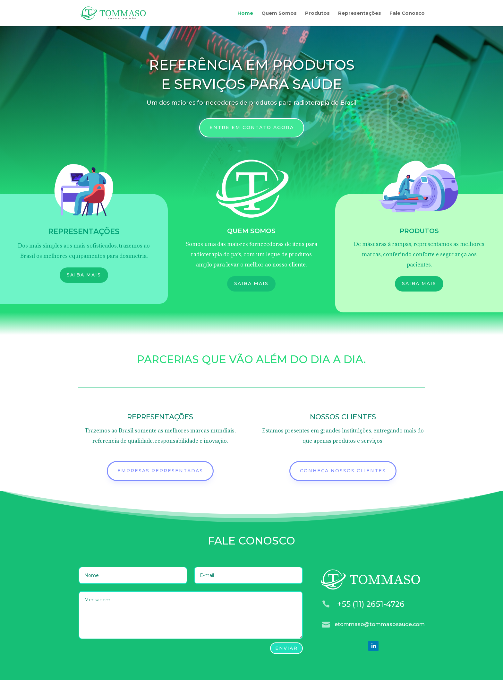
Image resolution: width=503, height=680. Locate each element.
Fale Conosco (407, 13)
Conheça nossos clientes (343, 471)
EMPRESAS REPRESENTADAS (160, 471)
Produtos (317, 13)
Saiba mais (251, 283)
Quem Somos (279, 13)
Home (245, 13)
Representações (359, 13)
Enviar (286, 648)
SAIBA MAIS (84, 275)
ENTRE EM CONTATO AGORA (251, 127)
